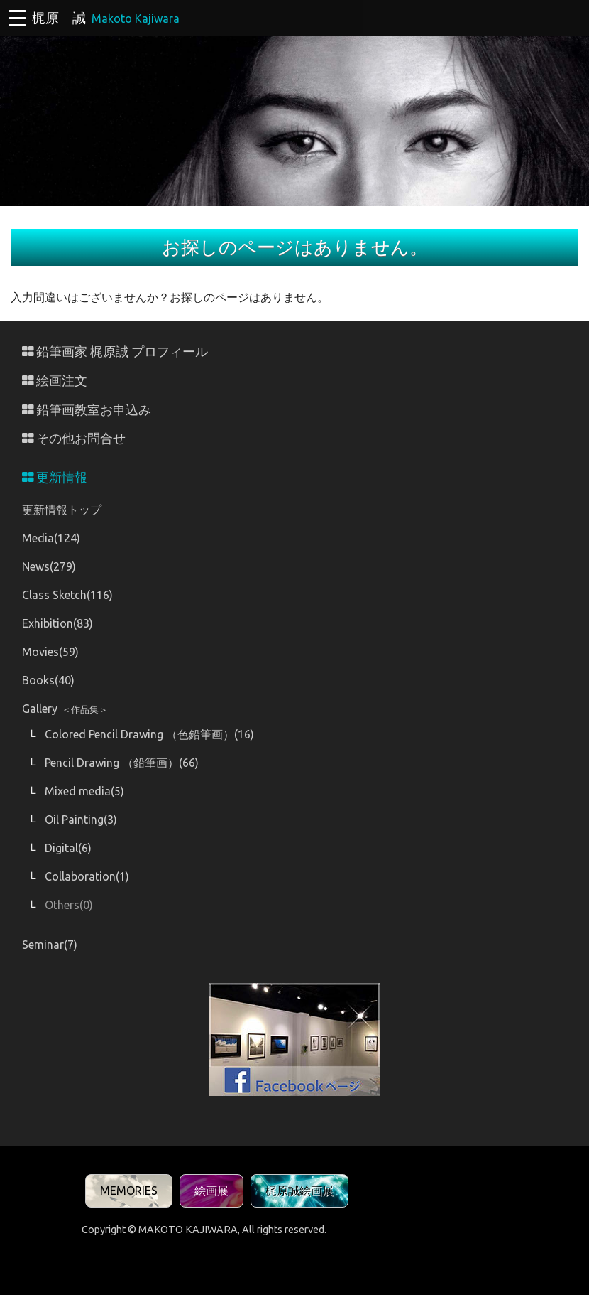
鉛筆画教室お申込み (86, 410)
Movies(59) (50, 651)
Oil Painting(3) (81, 819)
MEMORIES (129, 1190)
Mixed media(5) (84, 791)
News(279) (49, 566)
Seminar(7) (49, 944)
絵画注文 (54, 380)
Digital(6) (68, 848)
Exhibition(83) (57, 623)
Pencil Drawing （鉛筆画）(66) (122, 762)
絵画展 (211, 1190)
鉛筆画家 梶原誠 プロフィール (115, 351)
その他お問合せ (74, 438)
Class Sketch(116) (67, 595)
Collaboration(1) (87, 876)
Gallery (65, 708)
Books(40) (48, 680)
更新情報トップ (61, 509)
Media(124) (51, 538)
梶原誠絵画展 (299, 1190)
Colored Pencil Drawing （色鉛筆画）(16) (149, 734)
